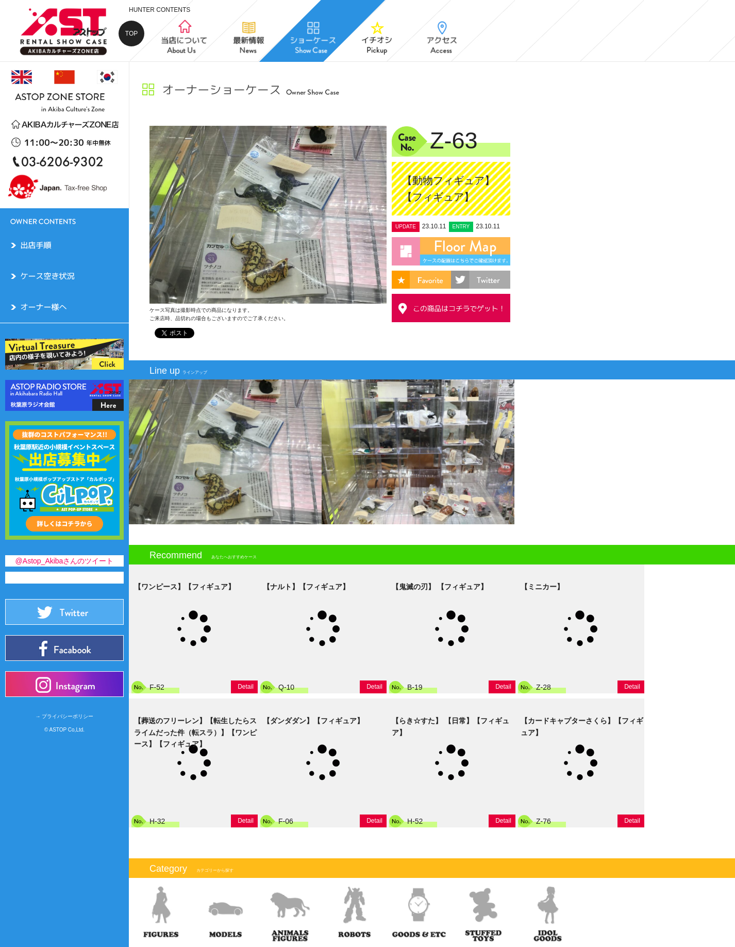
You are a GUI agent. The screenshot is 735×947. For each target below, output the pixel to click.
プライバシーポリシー (67, 716)
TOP (131, 33)
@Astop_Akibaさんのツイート (64, 561)
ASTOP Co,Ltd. (67, 730)
